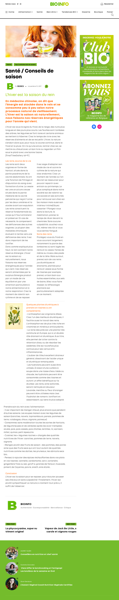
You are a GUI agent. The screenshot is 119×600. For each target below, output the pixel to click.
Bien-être (51, 12)
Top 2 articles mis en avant (25, 64)
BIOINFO (20, 86)
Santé (40, 12)
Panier (110, 12)
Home (11, 12)
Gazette (86, 12)
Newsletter (109, 4)
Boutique (98, 12)
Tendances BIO (69, 12)
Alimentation (24, 12)
